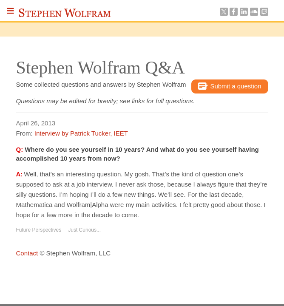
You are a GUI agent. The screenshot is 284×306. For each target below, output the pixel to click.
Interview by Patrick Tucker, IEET (81, 133)
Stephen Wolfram (65, 12)
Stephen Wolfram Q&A (100, 67)
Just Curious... (84, 230)
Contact (27, 253)
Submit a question (229, 86)
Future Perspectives (39, 230)
